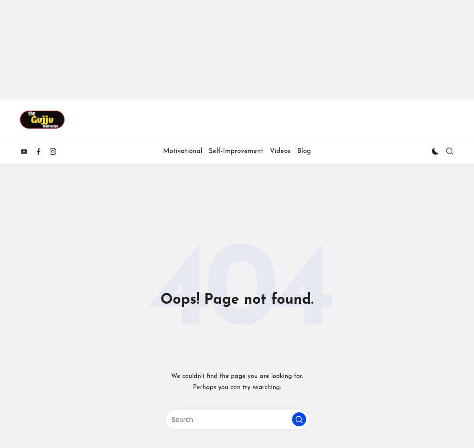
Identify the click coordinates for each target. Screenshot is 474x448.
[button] (299, 419)
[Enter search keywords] (237, 419)
